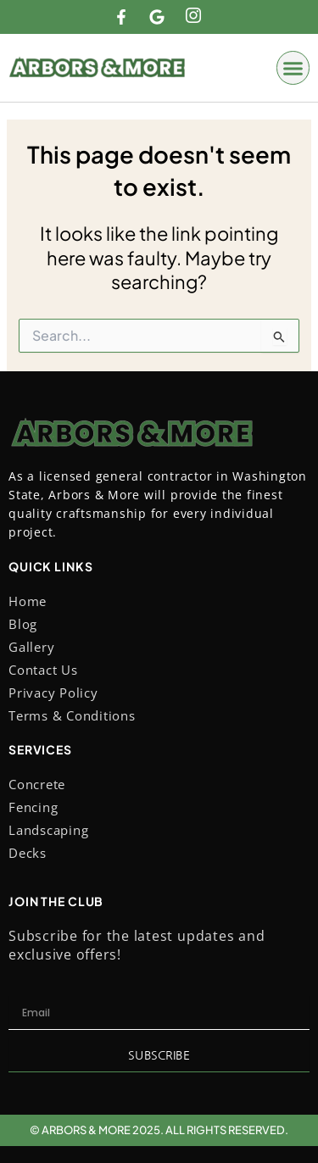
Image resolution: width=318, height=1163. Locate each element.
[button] (293, 68)
